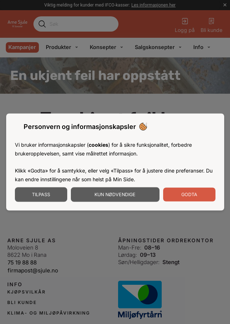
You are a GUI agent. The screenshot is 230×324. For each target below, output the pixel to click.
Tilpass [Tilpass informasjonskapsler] (41, 194)
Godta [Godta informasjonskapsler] (189, 194)
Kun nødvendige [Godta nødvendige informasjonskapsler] (115, 194)
